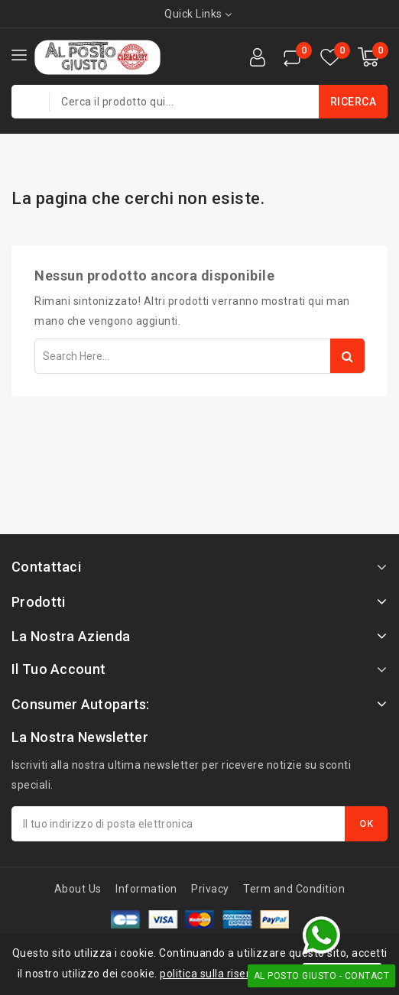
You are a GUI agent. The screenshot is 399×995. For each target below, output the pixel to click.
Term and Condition (294, 889)
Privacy (210, 889)
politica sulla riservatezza (226, 973)
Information (146, 889)
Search (347, 356)
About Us (78, 889)
